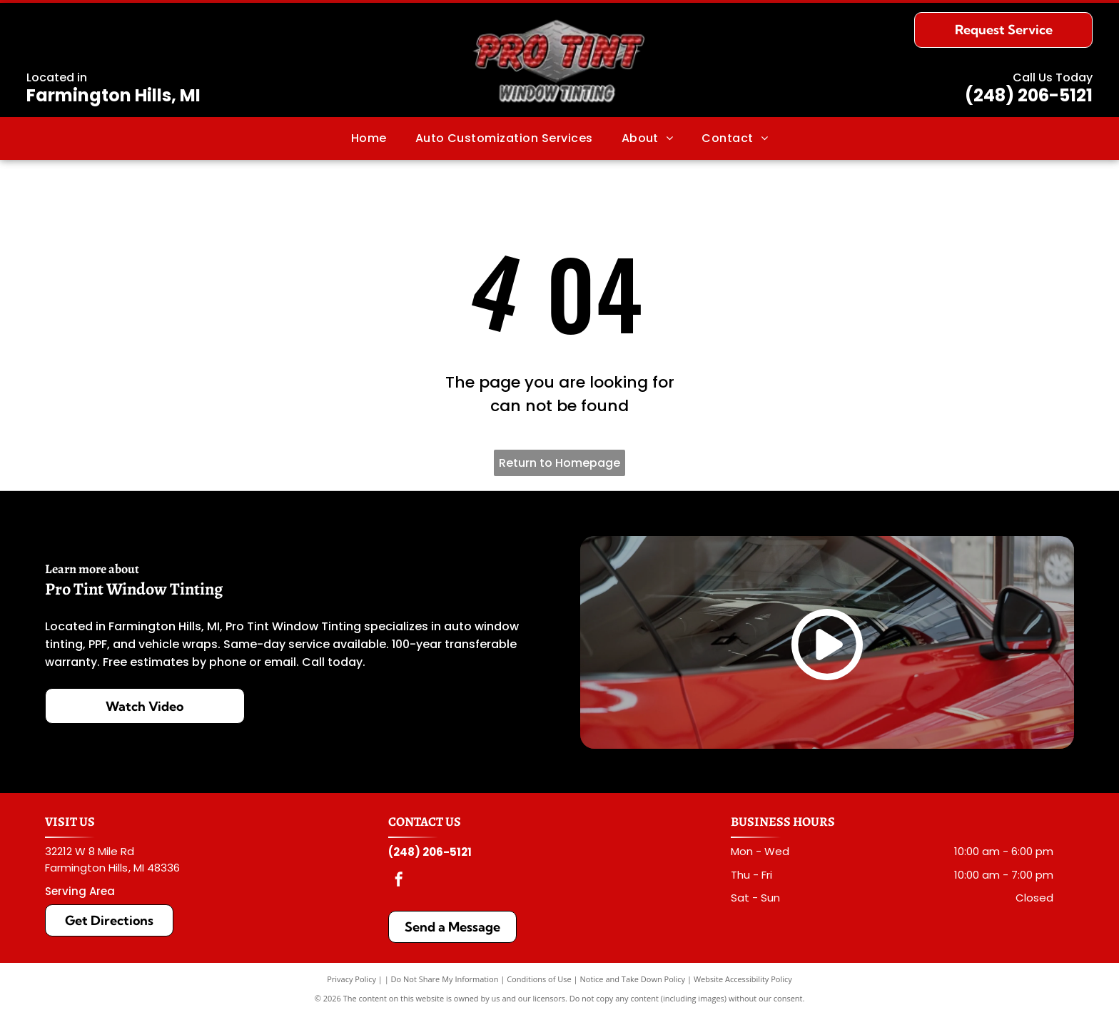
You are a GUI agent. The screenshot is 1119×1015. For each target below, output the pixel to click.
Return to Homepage (559, 463)
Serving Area (80, 891)
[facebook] (399, 881)
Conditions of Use (539, 979)
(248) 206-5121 (1029, 95)
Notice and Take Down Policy (633, 979)
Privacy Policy (351, 979)
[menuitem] (369, 138)
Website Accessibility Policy (743, 979)
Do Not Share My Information (445, 979)
